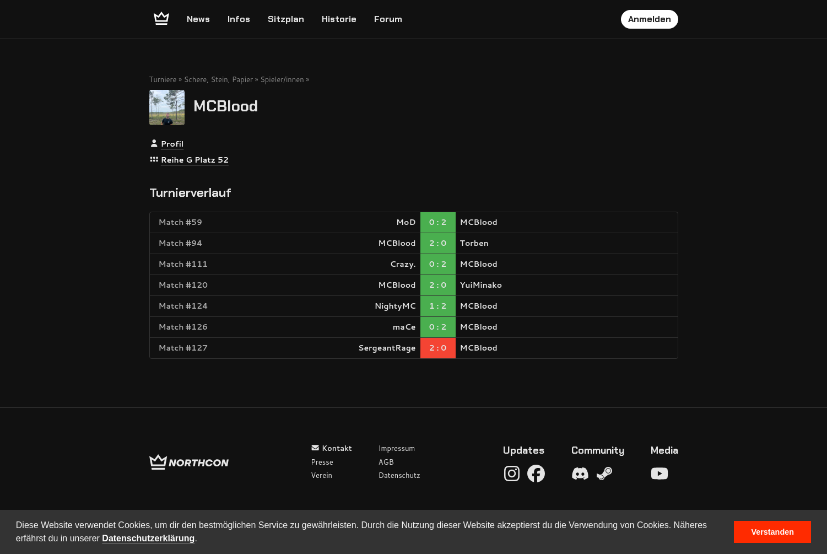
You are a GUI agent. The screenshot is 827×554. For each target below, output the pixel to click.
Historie (339, 19)
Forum (388, 19)
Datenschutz (399, 475)
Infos (239, 19)
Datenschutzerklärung (148, 538)
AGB (386, 462)
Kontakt (331, 448)
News (198, 19)
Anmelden (649, 19)
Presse (322, 462)
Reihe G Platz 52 (195, 159)
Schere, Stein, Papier (218, 79)
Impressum (397, 448)
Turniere (163, 79)
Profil (172, 143)
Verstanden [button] (772, 532)
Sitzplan (286, 19)
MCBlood (225, 105)
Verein (321, 475)
